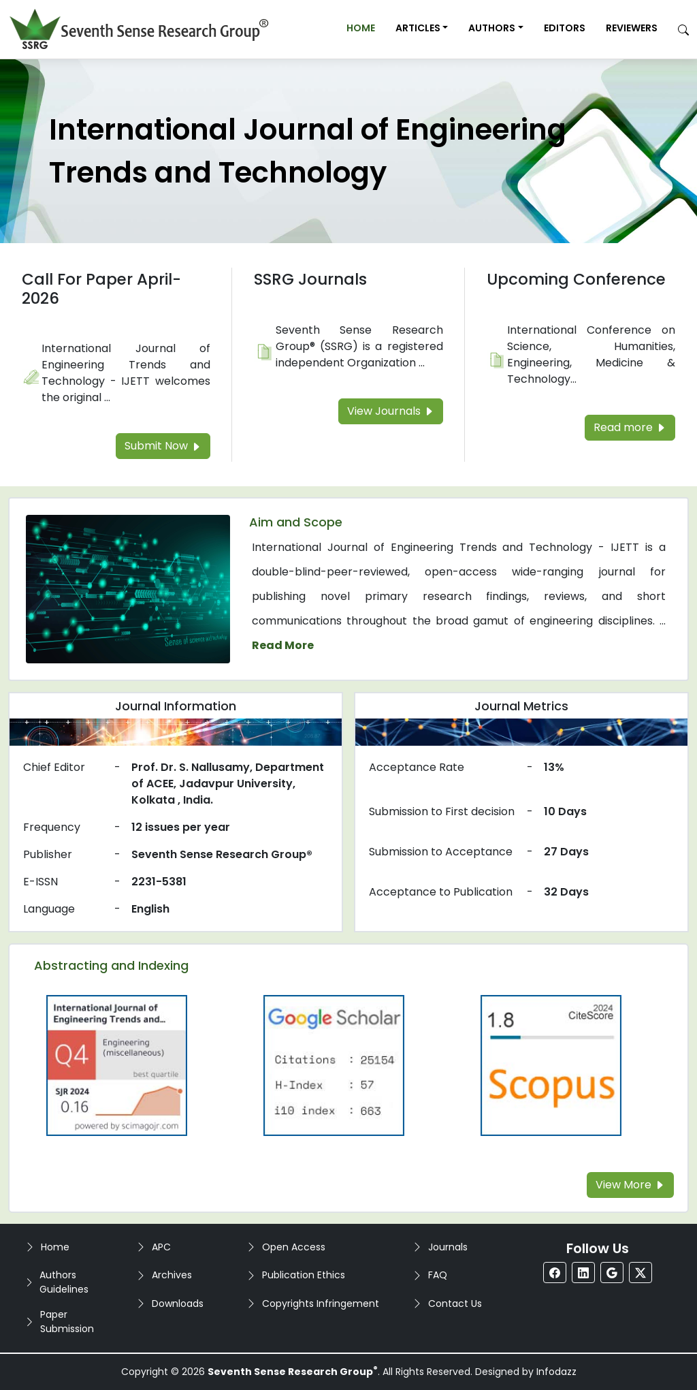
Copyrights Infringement (320, 1303)
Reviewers (632, 28)
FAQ (437, 1275)
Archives (172, 1275)
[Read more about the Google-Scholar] (334, 1065)
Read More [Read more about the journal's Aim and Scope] (283, 645)
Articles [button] (417, 28)
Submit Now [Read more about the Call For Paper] (163, 446)
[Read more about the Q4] (117, 1065)
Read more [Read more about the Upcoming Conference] (630, 427)
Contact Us (455, 1303)
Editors (564, 28)
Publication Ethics (303, 1275)
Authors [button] (491, 28)
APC (161, 1247)
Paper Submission (67, 1322)
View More (630, 1184)
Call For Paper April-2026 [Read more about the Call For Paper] (101, 288)
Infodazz (556, 1371)
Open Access (293, 1247)
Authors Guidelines (63, 1282)
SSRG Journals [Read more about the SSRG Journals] (310, 279)
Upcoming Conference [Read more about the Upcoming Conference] (576, 279)
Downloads (178, 1303)
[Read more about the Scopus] (551, 1065)
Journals (448, 1247)
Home (360, 28)
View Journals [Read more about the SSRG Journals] (390, 411)
